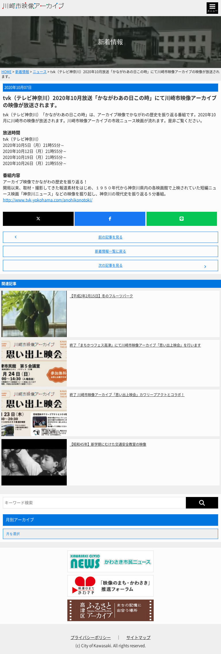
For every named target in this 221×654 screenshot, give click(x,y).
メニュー (212, 11)
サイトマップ (138, 638)
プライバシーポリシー (91, 638)
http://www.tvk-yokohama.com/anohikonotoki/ (47, 200)
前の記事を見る (110, 237)
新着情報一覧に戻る (110, 251)
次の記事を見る (110, 265)
